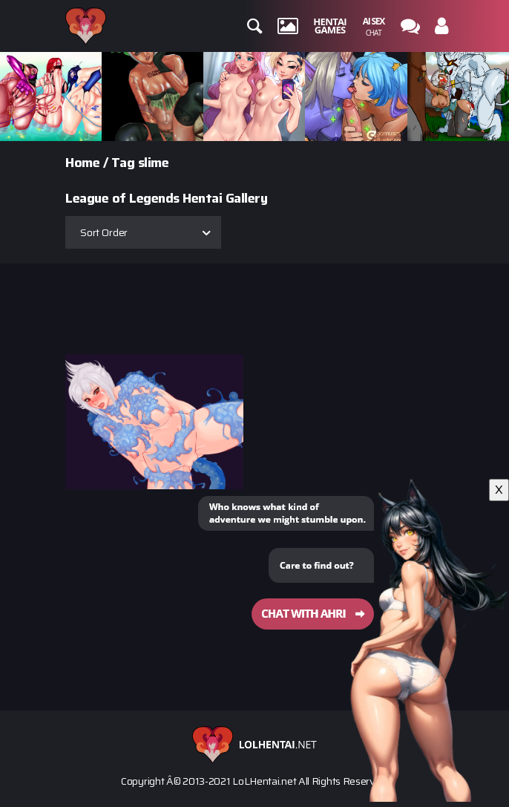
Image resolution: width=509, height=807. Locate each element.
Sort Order (104, 232)
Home (82, 162)
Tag (123, 162)
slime (153, 162)
